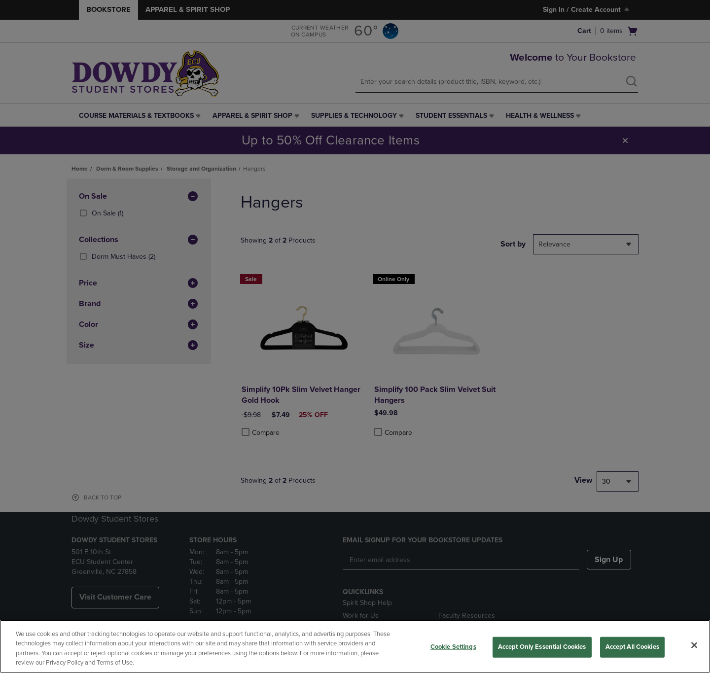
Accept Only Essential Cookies (542, 647)
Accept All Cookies (632, 647)
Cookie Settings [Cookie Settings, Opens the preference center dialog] (453, 647)
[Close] (694, 645)
